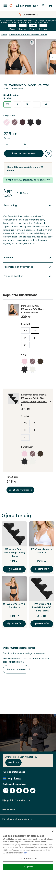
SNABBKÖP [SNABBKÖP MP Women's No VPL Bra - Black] (14, 623)
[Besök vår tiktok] (19, 790)
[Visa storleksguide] (11, 95)
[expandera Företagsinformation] (17, 819)
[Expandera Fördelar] (28, 257)
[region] (28, 849)
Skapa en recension (16, 669)
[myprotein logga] (27, 5)
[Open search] (11, 6)
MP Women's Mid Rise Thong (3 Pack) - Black (14, 552)
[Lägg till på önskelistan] (48, 153)
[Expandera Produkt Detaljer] (28, 276)
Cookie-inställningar (14, 771)
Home (4, 34)
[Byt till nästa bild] (53, 57)
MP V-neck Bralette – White (41, 551)
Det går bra (28, 867)
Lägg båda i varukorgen (20, 490)
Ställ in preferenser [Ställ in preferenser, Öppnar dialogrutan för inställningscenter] (28, 859)
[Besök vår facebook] (12, 790)
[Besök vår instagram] (5, 790)
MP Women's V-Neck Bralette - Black (28, 34)
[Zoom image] (32, 42)
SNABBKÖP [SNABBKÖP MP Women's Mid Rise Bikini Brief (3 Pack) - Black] (42, 623)
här (25, 853)
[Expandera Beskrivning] (28, 205)
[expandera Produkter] (10, 809)
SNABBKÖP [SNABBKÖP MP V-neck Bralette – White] (42, 569)
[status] (16, 144)
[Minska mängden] (7, 144)
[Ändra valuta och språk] (28, 778)
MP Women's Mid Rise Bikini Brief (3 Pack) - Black (41, 607)
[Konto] (43, 6)
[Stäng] (53, 831)
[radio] (7, 104)
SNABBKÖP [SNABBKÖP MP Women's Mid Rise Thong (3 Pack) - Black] (14, 569)
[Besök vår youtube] (26, 790)
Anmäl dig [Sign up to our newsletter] (13, 762)
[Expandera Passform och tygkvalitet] (28, 267)
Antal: (7, 138)
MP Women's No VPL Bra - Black (14, 606)
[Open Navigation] (5, 5)
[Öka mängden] (25, 144)
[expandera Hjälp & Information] (16, 800)
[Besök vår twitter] (33, 790)
